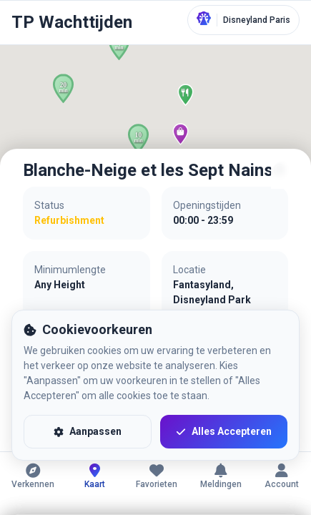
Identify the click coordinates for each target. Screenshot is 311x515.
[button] (63, 88)
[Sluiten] (285, 174)
